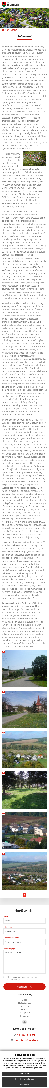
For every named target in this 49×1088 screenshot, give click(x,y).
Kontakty (24, 1016)
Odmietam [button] (24, 1084)
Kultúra (24, 1010)
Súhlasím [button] (24, 1074)
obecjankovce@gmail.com (26, 1040)
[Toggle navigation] (43, 4)
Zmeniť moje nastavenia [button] (24, 1079)
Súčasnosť (12, 29)
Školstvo (24, 1006)
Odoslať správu (24, 986)
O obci (25, 1000)
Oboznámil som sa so (22, 978)
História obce (24, 1003)
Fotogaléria (24, 1013)
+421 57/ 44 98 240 (26, 1035)
